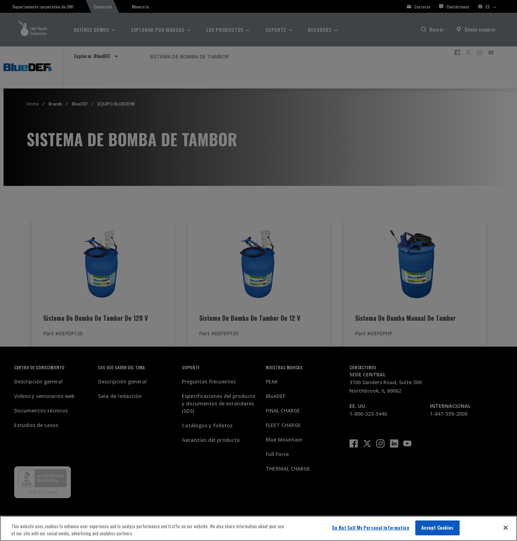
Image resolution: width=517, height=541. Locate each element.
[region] (258, 528)
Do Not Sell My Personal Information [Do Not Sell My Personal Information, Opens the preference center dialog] (370, 527)
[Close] (505, 527)
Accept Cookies (437, 527)
